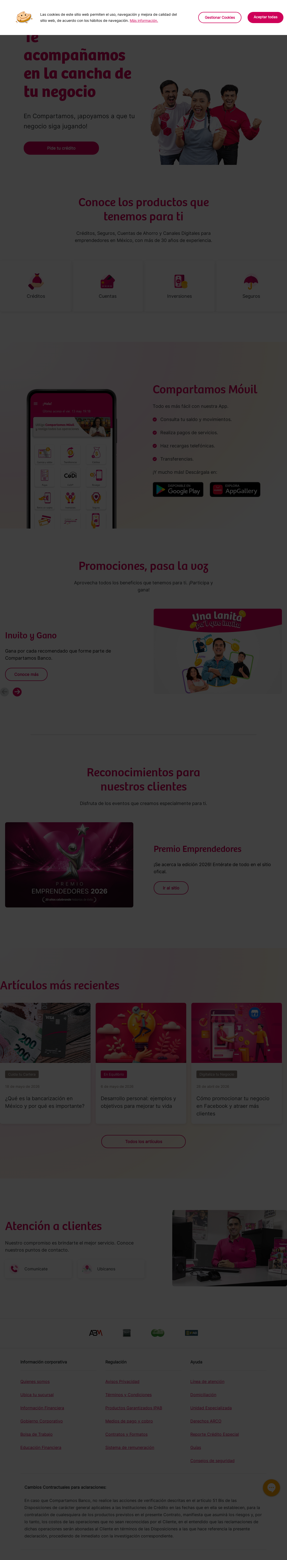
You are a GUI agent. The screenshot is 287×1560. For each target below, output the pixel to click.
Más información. (144, 20)
